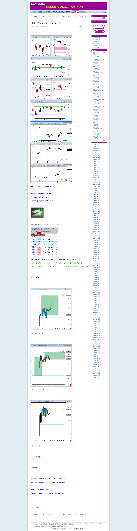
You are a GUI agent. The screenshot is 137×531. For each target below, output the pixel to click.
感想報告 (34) (96, 41)
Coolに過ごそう (40, 11)
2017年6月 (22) (96, 183)
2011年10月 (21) (96, 314)
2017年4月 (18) (96, 186)
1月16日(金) (95, 93)
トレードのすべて (47, 11)
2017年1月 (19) (96, 192)
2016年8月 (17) (96, 202)
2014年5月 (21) (96, 254)
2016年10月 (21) (96, 198)
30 (102, 32)
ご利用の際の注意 (104, 12)
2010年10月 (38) (96, 337)
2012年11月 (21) (96, 289)
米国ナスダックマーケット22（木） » (76, 16)
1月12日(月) (95, 109)
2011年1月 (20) (96, 331)
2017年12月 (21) (96, 171)
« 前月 (94, 23)
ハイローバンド (68, 11)
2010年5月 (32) (96, 347)
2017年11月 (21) (96, 173)
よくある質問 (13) (97, 47)
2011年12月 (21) (96, 310)
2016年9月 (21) (96, 200)
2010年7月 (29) (96, 343)
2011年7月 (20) (96, 320)
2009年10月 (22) (96, 360)
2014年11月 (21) (96, 242)
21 (99, 31)
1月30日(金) (95, 53)
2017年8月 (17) (96, 179)
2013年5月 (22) (96, 277)
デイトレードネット (34, 11)
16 (102, 30)
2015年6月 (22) (96, 229)
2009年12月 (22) (96, 356)
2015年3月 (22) (96, 235)
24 (104, 31)
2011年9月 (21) (96, 316)
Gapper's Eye (61, 11)
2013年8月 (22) (96, 271)
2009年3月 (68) (96, 374)
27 (97, 32)
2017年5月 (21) (96, 185)
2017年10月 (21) (96, 175)
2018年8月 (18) (96, 156)
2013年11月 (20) (96, 266)
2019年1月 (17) (96, 146)
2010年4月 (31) (96, 348)
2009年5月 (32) (96, 370)
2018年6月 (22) (96, 159)
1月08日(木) (95, 118)
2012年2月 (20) (96, 306)
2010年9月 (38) (96, 339)
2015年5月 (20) (96, 231)
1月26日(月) (95, 71)
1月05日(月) (95, 131)
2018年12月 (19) (96, 148)
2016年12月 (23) (96, 194)
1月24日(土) (95, 75)
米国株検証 (37, 507)
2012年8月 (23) (96, 294)
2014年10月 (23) (96, 244)
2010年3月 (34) (96, 350)
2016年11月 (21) (96, 196)
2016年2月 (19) (96, 213)
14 (99, 30)
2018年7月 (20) (96, 158)
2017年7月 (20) (96, 181)
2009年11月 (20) (96, 358)
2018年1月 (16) (96, 169)
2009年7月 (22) (96, 366)
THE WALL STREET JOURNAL (40, 193)
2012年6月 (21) (96, 298)
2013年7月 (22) (96, 273)
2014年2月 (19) (96, 260)
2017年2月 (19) (96, 190)
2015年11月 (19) (96, 219)
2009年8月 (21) (96, 364)
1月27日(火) (95, 67)
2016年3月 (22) (96, 212)
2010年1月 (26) (96, 354)
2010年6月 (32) (96, 345)
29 (100, 32)
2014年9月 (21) (96, 246)
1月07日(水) (95, 123)
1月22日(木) (95, 80)
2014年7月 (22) (96, 250)
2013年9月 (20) (96, 269)
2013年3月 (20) (96, 281)
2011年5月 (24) (96, 323)
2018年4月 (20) (96, 163)
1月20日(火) (95, 89)
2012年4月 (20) (96, 302)
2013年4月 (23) (96, 279)
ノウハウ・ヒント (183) (98, 45)
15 (100, 30)
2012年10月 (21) (96, 291)
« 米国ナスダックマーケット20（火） (43, 16)
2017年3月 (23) (96, 188)
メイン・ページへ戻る (60, 16)
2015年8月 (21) (96, 225)
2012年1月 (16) (96, 308)
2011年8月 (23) (96, 318)
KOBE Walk (82, 11)
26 (95, 32)
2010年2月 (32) (96, 352)
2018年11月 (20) (96, 150)
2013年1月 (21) (96, 285)
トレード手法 (54, 11)
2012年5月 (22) (96, 300)
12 (95, 30)
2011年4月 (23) (96, 325)
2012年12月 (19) (96, 287)
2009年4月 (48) (96, 372)
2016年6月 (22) (96, 206)
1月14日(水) (95, 105)
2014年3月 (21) (96, 258)
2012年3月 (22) (96, 304)
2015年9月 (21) (96, 223)
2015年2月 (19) (96, 237)
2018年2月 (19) (96, 167)
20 (97, 31)
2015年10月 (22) (96, 221)
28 (99, 32)
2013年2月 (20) (96, 283)
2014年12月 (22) (96, 240)
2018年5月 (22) (96, 161)
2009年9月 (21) (96, 362)
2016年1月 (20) (96, 215)
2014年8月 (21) (96, 248)
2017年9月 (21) (96, 177)
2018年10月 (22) (96, 152)
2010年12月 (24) (96, 333)
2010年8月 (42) (96, 341)
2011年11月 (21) (96, 312)
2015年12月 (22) (96, 217)
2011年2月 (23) (96, 329)
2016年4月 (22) (96, 210)
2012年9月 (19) (96, 293)
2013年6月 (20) (96, 275)
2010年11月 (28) (96, 335)
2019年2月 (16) (96, 144)
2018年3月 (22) (96, 165)
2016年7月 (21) (96, 204)
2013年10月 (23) (96, 267)
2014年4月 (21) (96, 256)
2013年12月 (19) (96, 264)
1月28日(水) (95, 62)
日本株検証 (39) (96, 39)
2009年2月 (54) (96, 375)
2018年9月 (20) (96, 154)
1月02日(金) (95, 136)
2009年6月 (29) (96, 368)
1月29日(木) (95, 58)
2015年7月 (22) (96, 227)
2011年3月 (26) (96, 327)
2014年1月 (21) (96, 262)
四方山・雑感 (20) (97, 43)
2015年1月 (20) (96, 239)
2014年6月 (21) (96, 252)
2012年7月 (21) (96, 296)
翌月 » (104, 23)
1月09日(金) (95, 114)
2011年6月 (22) (96, 321)
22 (100, 31)
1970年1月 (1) (96, 377)
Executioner (75, 11)
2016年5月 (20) (96, 208)
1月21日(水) (95, 84)
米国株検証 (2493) (97, 37)
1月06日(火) (95, 127)
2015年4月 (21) (96, 233)
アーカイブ (97, 142)
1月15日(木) (95, 98)
